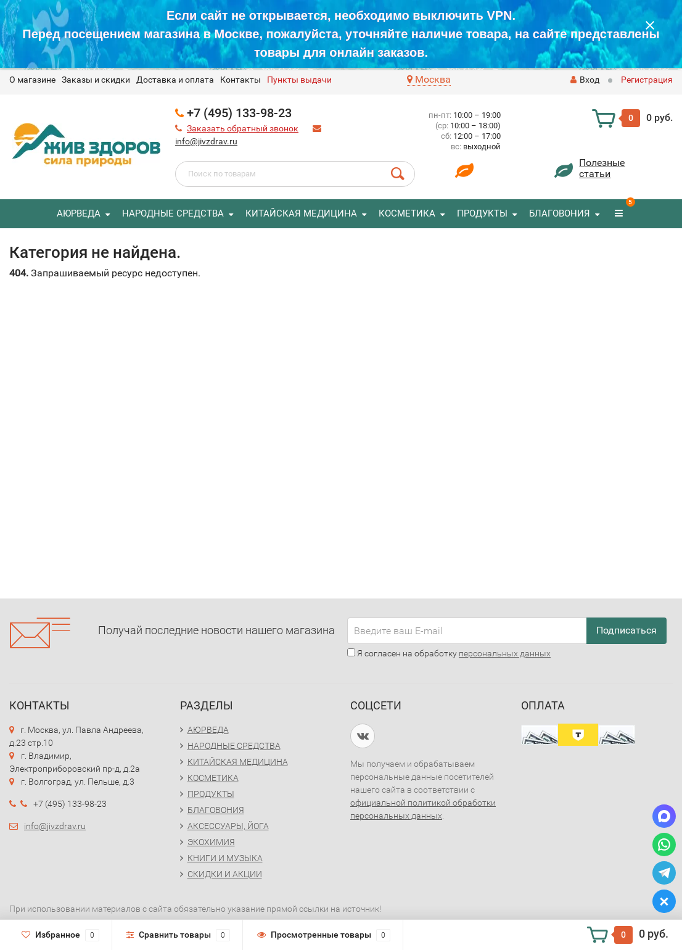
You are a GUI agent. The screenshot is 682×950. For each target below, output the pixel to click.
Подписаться (626, 630)
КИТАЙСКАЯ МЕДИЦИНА (301, 213)
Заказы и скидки (96, 80)
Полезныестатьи (602, 168)
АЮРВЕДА (79, 213)
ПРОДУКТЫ (482, 213)
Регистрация (647, 80)
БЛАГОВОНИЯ (559, 213)
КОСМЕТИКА (407, 213)
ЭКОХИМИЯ (211, 842)
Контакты (240, 80)
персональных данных (505, 653)
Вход (584, 80)
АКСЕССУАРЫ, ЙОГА (228, 826)
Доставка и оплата (175, 80)
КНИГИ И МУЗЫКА (225, 858)
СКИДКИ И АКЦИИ (224, 874)
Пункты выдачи (299, 80)
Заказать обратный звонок (242, 128)
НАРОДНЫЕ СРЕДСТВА (173, 213)
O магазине (32, 80)
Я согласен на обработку (449, 653)
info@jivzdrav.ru (206, 141)
